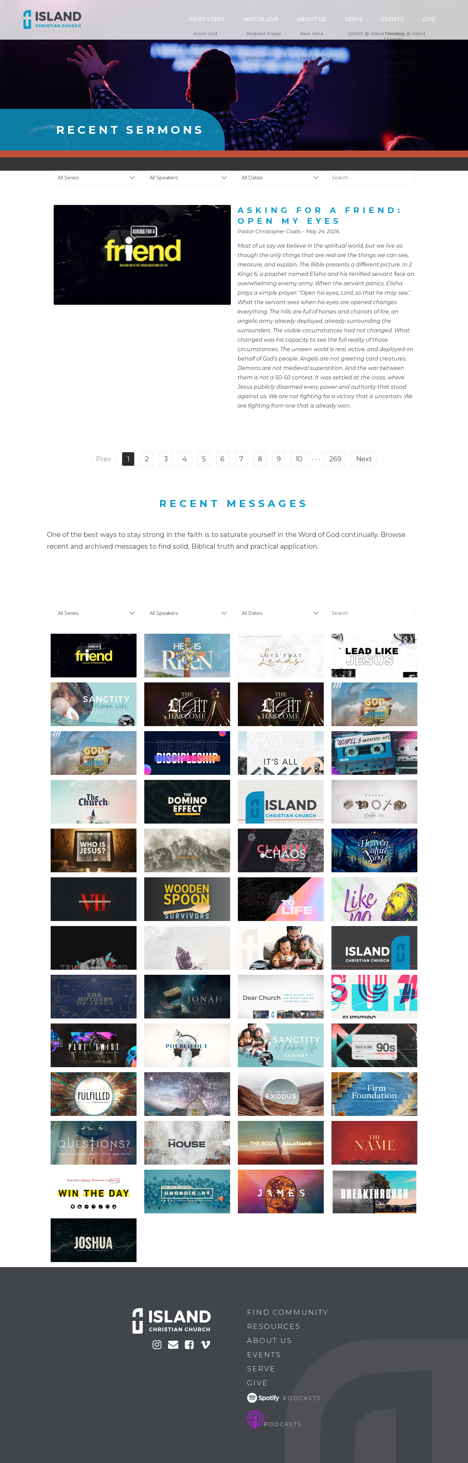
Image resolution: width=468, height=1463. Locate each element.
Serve (375, 20)
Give (432, 20)
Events (405, 20)
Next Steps (260, 20)
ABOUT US (343, 20)
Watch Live (302, 20)
